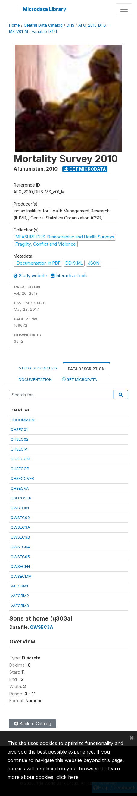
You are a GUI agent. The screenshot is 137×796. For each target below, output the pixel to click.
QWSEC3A (20, 527)
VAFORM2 (20, 595)
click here (67, 777)
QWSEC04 (20, 546)
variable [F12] (44, 31)
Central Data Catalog (43, 25)
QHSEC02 (20, 439)
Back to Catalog (32, 723)
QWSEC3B (20, 537)
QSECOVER (21, 498)
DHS (70, 25)
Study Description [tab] (38, 368)
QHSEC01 (19, 429)
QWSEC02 (20, 517)
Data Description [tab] (86, 369)
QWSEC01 (20, 507)
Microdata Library (44, 9)
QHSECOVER (22, 478)
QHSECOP (20, 468)
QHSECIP (19, 449)
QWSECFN (20, 566)
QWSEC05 (20, 556)
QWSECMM (21, 576)
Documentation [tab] (35, 379)
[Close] (131, 737)
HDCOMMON (22, 419)
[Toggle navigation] (124, 9)
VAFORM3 (20, 605)
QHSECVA (20, 488)
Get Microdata (85, 168)
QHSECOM (20, 458)
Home (14, 25)
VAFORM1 (19, 586)
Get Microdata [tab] (79, 379)
